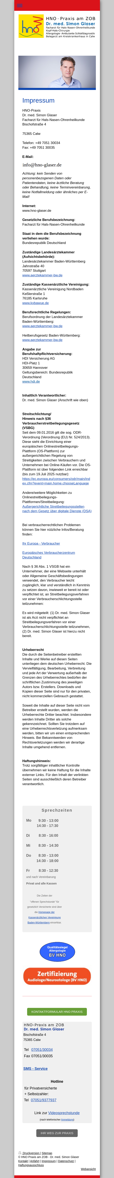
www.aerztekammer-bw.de (42, 275)
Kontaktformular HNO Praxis (57, 1011)
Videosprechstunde (64, 1113)
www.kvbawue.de (35, 303)
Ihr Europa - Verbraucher (41, 543)
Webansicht (88, 1169)
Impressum (49, 1161)
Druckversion (29, 1153)
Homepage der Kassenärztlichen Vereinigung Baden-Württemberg (44, 917)
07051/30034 (42, 1050)
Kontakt (23, 1161)
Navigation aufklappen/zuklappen (57, 5)
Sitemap (47, 1153)
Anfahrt (34, 1161)
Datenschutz (66, 1161)
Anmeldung (67, 1119)
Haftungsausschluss (31, 1165)
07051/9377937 (43, 1100)
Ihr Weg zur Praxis (57, 1133)
